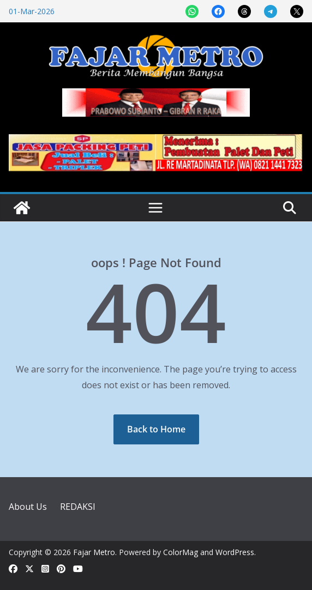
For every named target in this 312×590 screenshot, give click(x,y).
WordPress (234, 552)
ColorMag (180, 552)
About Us (28, 507)
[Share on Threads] (244, 11)
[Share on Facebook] (218, 11)
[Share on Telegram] (270, 11)
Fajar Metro (94, 552)
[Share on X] (296, 11)
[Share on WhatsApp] (192, 11)
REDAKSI (77, 507)
